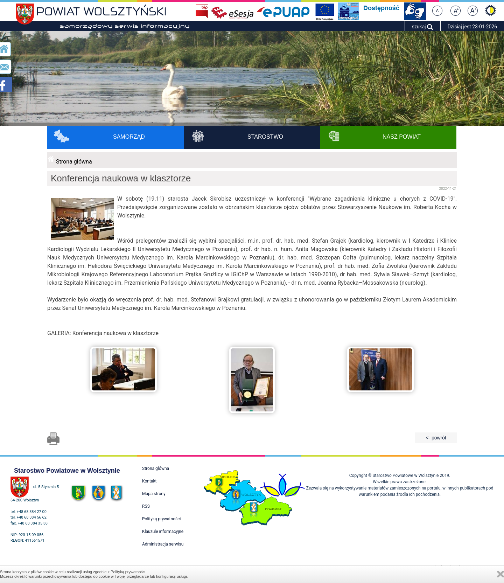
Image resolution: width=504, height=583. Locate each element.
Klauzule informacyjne (162, 531)
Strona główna (74, 161)
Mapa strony (153, 493)
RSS (146, 506)
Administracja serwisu (162, 544)
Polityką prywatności (128, 572)
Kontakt (149, 481)
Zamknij (500, 574)
